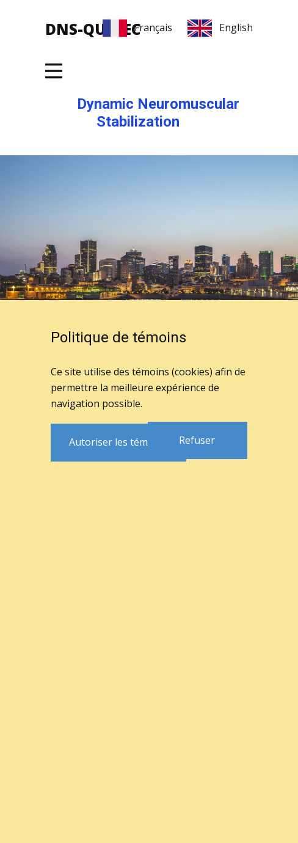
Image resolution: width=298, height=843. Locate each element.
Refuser (197, 440)
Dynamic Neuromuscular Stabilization (158, 112)
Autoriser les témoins (118, 442)
